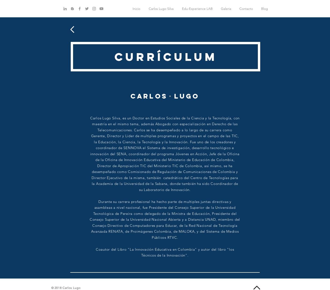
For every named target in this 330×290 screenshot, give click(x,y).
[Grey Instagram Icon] (94, 8)
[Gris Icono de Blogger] (72, 8)
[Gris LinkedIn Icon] (65, 8)
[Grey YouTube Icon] (101, 8)
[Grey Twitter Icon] (87, 8)
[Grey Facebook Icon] (79, 8)
